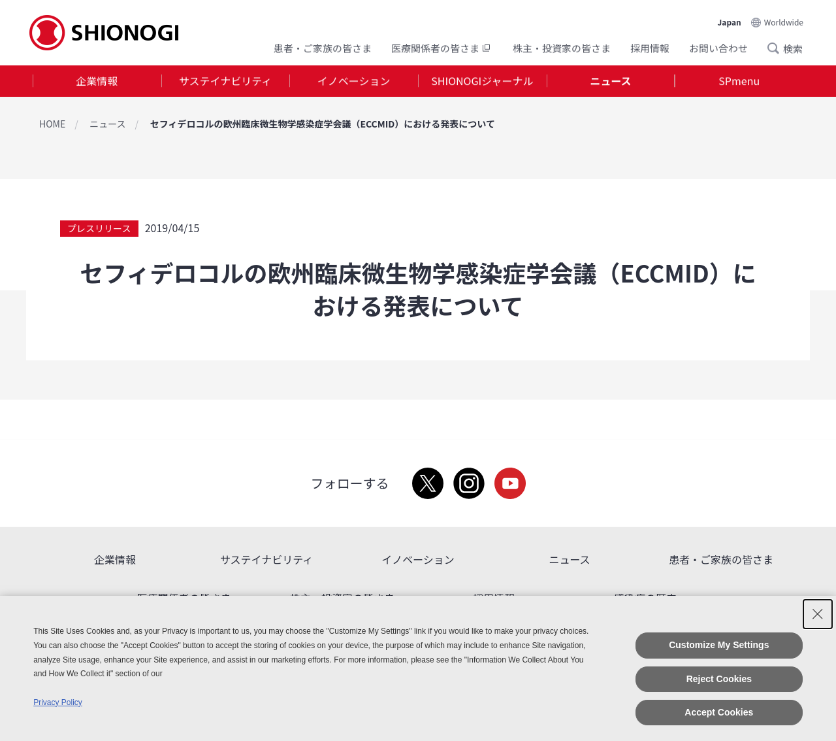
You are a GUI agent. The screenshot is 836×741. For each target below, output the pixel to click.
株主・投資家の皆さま (562, 47)
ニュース (610, 81)
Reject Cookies (719, 679)
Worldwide (783, 20)
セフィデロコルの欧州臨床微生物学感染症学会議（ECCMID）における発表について (322, 123)
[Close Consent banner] (817, 614)
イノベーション (354, 81)
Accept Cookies (718, 712)
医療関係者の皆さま (442, 47)
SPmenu (739, 81)
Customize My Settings (719, 645)
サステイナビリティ (225, 81)
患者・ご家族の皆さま (323, 47)
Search (777, 48)
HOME (52, 123)
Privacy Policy (57, 702)
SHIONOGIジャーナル (482, 81)
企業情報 (97, 81)
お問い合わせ (718, 47)
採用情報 (649, 47)
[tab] (97, 81)
